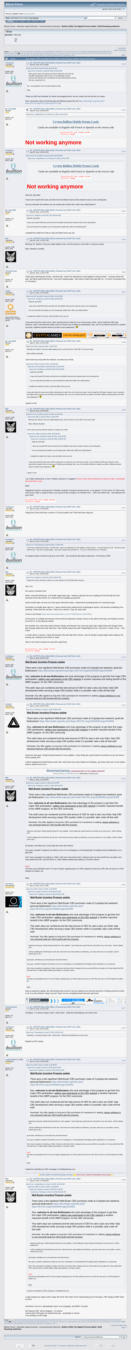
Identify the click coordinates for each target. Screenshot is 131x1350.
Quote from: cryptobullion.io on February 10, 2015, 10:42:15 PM (46, 114)
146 (58, 55)
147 (61, 55)
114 (65, 53)
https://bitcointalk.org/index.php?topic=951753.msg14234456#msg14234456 (75, 671)
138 (33, 55)
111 (56, 53)
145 (55, 55)
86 (98, 51)
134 (21, 55)
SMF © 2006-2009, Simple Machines (74, 1346)
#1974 (124, 705)
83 (91, 51)
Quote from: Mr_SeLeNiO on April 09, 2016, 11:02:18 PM (44, 296)
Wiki (71, 773)
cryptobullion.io (12, 1059)
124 (97, 53)
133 (18, 55)
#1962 (124, 110)
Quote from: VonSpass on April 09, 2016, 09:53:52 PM (43, 215)
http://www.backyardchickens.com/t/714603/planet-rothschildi (66, 614)
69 (59, 51)
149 (68, 55)
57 (33, 51)
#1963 (124, 151)
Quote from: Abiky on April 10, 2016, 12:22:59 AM (42, 364)
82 (89, 51)
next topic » (124, 1326)
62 (44, 51)
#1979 (124, 1060)
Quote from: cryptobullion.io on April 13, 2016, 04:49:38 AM (45, 1184)
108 (47, 53)
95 (9, 53)
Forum (66, 773)
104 (34, 53)
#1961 (124, 64)
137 (30, 55)
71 (64, 51)
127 (106, 53)
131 (11, 55)
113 (62, 53)
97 (14, 53)
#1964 (124, 211)
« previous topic (117, 1325)
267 (73, 55)
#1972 (124, 573)
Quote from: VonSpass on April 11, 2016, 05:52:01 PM (43, 709)
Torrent (35, 18)
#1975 (124, 779)
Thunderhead (11, 271)
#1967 (124, 292)
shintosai (9, 884)
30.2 (31, 18)
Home (10, 21)
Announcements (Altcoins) (49, 26)
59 (37, 51)
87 (100, 51)
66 (53, 51)
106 (40, 53)
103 (31, 53)
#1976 (124, 885)
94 (7, 53)
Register (35, 21)
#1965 (124, 239)
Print (123, 55)
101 (25, 53)
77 (77, 51)
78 (80, 51)
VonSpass (9, 63)
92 (111, 51)
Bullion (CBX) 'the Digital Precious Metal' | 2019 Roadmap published (90, 26)
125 (100, 53)
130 (8, 55)
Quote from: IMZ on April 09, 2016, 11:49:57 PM (41, 346)
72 (66, 51)
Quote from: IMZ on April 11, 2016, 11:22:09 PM (41, 889)
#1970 (124, 508)
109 (50, 53)
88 (102, 51)
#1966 (124, 272)
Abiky (7, 291)
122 (90, 53)
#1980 (124, 1180)
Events (76, 773)
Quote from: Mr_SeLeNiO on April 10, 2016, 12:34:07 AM (44, 414)
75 (73, 51)
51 (19, 51)
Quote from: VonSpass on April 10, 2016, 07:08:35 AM (43, 577)
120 (84, 53)
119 (81, 53)
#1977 (124, 1008)
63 (46, 51)
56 (30, 51)
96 (12, 53)
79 (82, 51)
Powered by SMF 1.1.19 (52, 1346)
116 (72, 53)
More (42, 21)
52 (22, 51)
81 (86, 51)
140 (39, 55)
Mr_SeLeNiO (10, 109)
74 (71, 51)
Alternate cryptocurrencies (27, 26)
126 (103, 53)
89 (104, 51)
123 (94, 53)
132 (14, 55)
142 (46, 55)
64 (48, 51)
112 (59, 53)
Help (16, 21)
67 (55, 51)
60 (39, 51)
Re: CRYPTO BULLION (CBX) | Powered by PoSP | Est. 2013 (55, 63)
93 (5, 53)
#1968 (124, 342)
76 (75, 51)
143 (49, 55)
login (25, 14)
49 (15, 51)
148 (65, 55)
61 (42, 51)
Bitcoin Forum (9, 26)
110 (53, 53)
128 (109, 53)
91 (109, 51)
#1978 (124, 1028)
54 (26, 51)
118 (78, 53)
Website (56, 773)
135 (24, 55)
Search (22, 21)
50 (17, 51)
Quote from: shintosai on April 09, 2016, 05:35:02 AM (45, 71)
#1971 (124, 540)
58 (35, 51)
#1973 (124, 657)
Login (29, 21)
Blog (61, 773)
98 (16, 53)
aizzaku (8, 704)
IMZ (6, 238)
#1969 (124, 410)
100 (22, 53)
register (32, 14)
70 (62, 51)
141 (43, 55)
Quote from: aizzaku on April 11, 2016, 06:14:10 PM (42, 783)
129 (5, 55)
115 (69, 53)
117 (75, 53)
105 (37, 53)
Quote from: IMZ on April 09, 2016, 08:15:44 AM (41, 68)
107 (44, 53)
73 (69, 51)
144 (52, 55)
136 (27, 55)
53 (24, 51)
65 (51, 51)
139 (36, 55)
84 (93, 51)
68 (57, 51)
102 (28, 53)
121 (87, 53)
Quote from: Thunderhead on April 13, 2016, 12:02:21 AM (44, 1032)
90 (106, 51)
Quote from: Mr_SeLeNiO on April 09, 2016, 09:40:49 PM (44, 156)
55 (28, 51)
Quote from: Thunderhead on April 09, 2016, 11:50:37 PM (44, 545)
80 (84, 51)
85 (95, 51)
